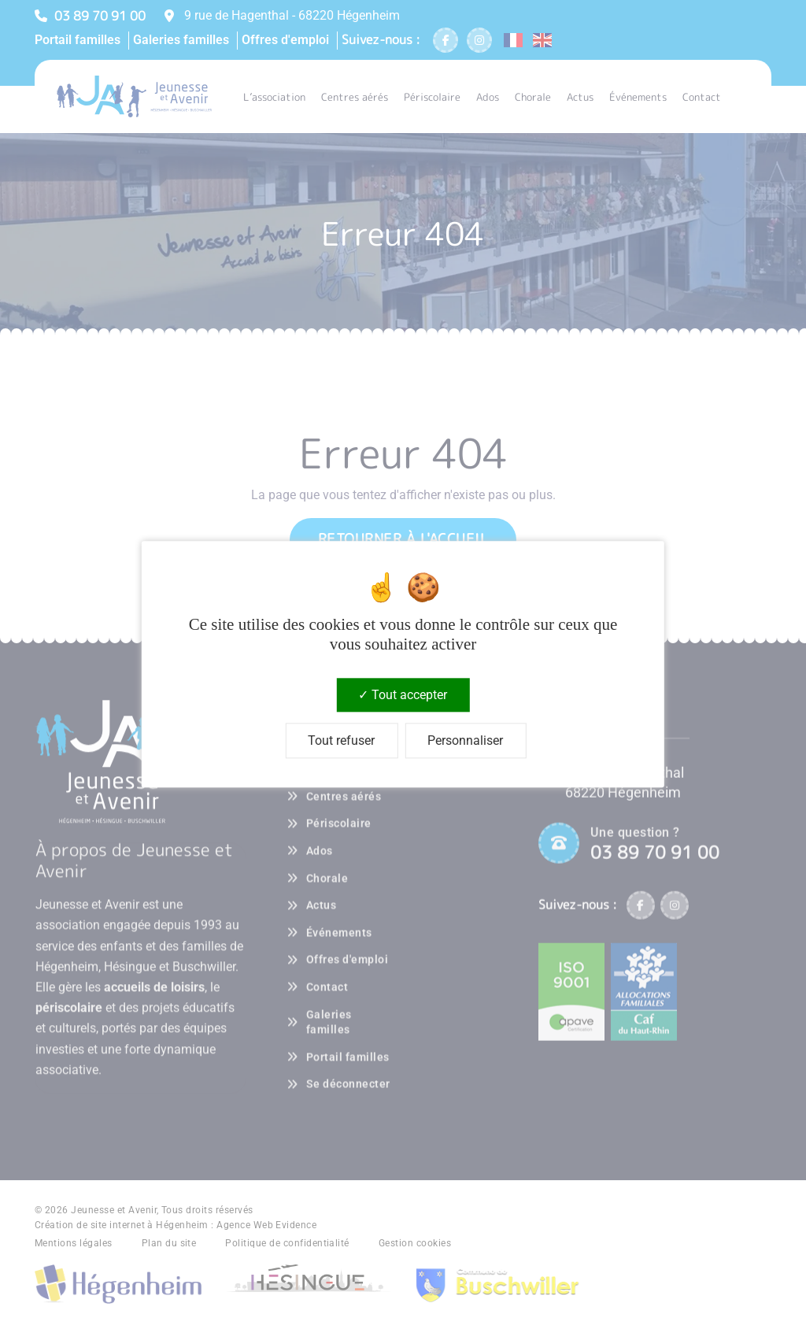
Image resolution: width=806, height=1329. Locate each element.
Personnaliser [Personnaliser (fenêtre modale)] (465, 741)
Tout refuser (341, 741)
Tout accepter (402, 694)
